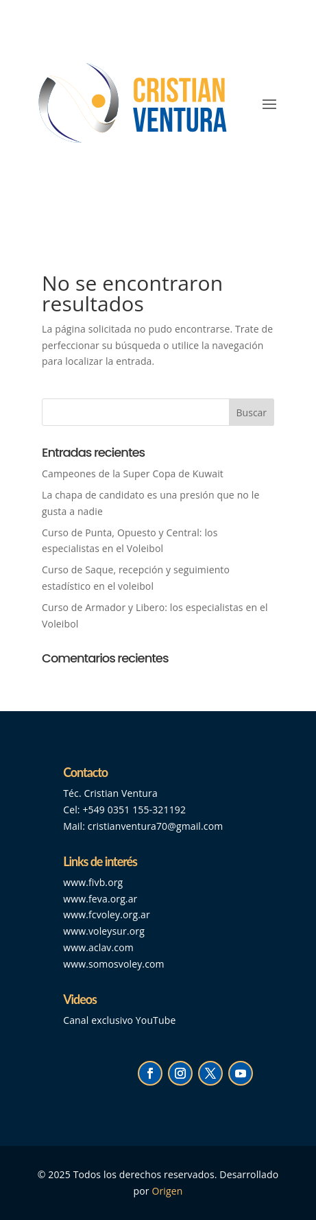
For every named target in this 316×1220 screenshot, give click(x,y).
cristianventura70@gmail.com (155, 826)
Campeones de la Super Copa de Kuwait (134, 473)
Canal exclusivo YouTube (119, 1020)
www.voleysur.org (104, 930)
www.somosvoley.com (113, 963)
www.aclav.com (98, 947)
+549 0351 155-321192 (134, 809)
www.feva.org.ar (100, 898)
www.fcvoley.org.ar (106, 914)
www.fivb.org (93, 882)
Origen (166, 1190)
